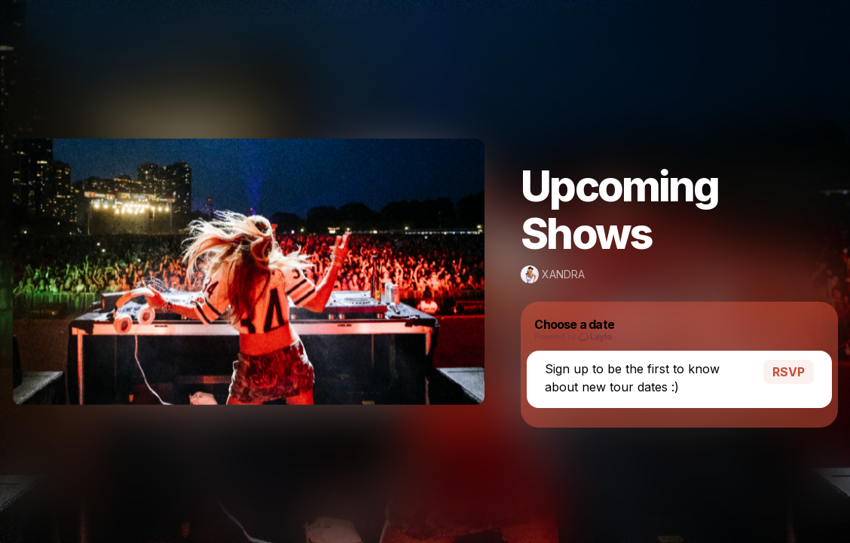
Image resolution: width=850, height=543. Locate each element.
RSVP (788, 368)
